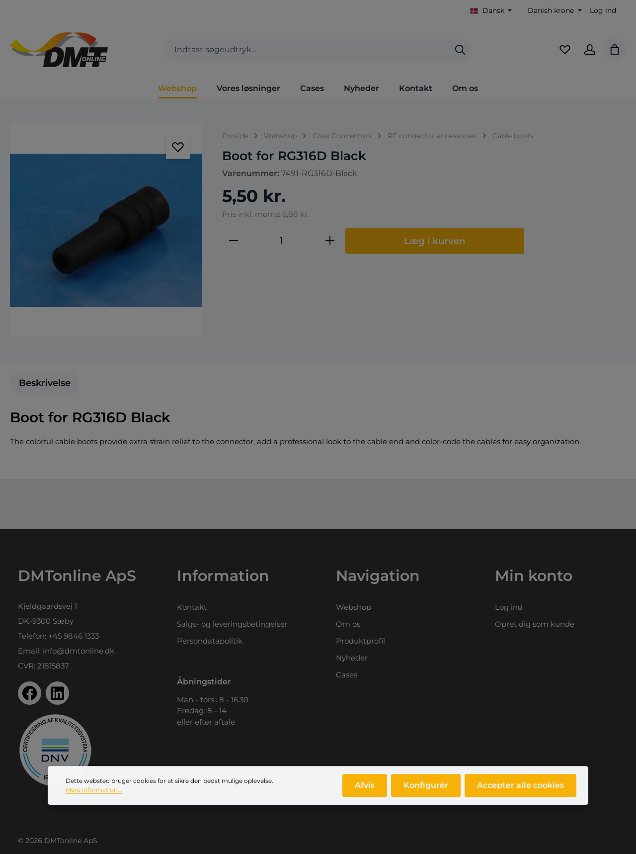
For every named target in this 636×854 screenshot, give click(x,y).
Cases (346, 674)
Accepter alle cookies (520, 791)
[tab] (45, 383)
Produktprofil (360, 641)
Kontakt (192, 607)
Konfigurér (425, 791)
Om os (348, 624)
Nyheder (352, 658)
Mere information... (94, 796)
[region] (106, 230)
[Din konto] (589, 49)
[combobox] (306, 50)
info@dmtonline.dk (78, 651)
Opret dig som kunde (534, 624)
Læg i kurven (435, 241)
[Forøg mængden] (329, 240)
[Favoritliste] (565, 49)
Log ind (603, 10)
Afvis (365, 791)
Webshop (353, 607)
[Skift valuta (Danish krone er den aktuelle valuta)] (554, 10)
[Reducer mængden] (233, 240)
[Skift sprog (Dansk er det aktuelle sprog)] (491, 10)
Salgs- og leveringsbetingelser (232, 624)
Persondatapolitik (209, 641)
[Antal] (281, 240)
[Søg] (460, 50)
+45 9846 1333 (73, 636)
